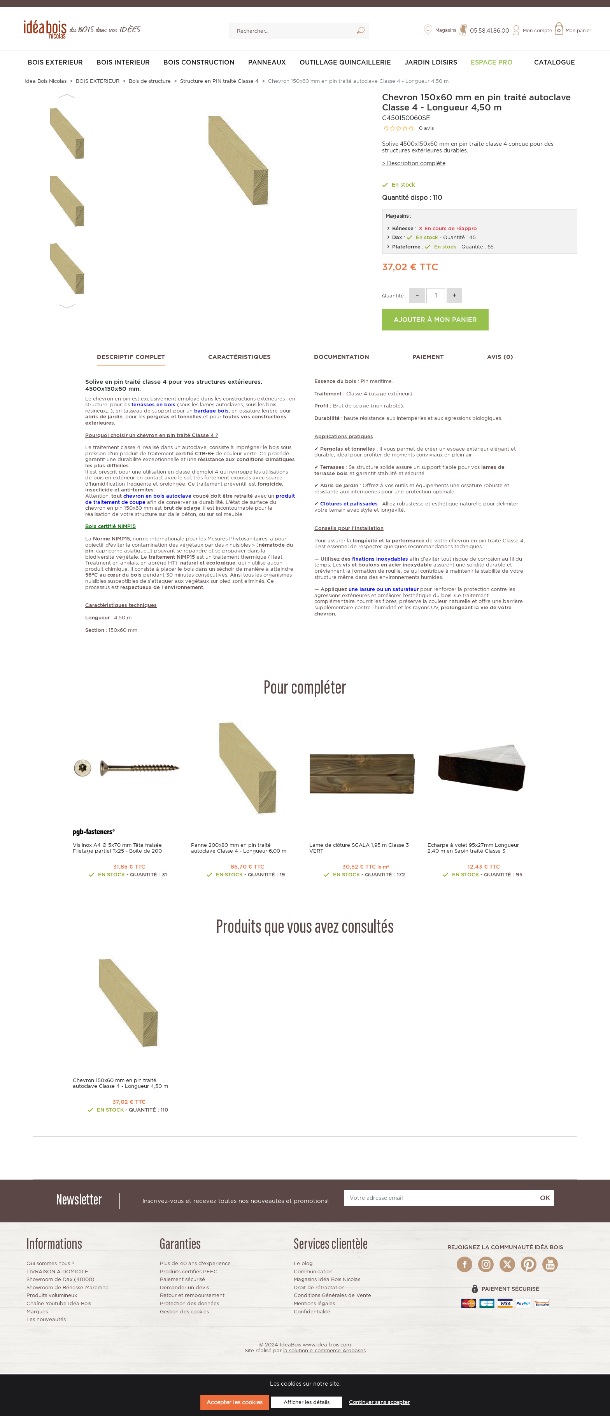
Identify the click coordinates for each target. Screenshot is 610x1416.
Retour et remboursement (192, 1296)
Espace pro (492, 63)
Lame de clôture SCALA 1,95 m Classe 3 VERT (359, 849)
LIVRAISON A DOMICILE (57, 1272)
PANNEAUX (267, 63)
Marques (37, 1312)
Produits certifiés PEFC (188, 1272)
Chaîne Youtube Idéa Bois (58, 1305)
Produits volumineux (51, 1296)
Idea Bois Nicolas (46, 82)
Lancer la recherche (360, 32)
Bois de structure (150, 82)
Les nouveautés (46, 1320)
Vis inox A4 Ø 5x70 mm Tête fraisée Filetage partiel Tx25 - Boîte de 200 (117, 849)
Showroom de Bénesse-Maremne (67, 1288)
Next (67, 307)
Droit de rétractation (319, 1288)
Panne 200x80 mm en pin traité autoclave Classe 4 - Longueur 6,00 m (238, 849)
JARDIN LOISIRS (431, 63)
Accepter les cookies (235, 1402)
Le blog (303, 1264)
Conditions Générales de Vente (332, 1296)
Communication (313, 1272)
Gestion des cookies (184, 1312)
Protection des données (189, 1305)
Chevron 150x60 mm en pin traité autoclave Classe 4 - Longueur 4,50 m (120, 1084)
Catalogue (554, 63)
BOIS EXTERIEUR (55, 63)
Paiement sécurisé (182, 1280)
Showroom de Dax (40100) (60, 1280)
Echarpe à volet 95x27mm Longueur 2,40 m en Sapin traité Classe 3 (473, 849)
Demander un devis (184, 1288)
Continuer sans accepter (379, 1402)
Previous (67, 97)
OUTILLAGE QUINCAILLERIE (345, 63)
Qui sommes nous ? (50, 1264)
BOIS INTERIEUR (123, 63)
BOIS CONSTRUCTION (199, 63)
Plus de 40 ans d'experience (195, 1264)
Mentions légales (314, 1305)
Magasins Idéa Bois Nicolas (327, 1280)
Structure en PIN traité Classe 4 (219, 82)
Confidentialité (312, 1312)
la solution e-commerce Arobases (324, 1352)
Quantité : (394, 296)
